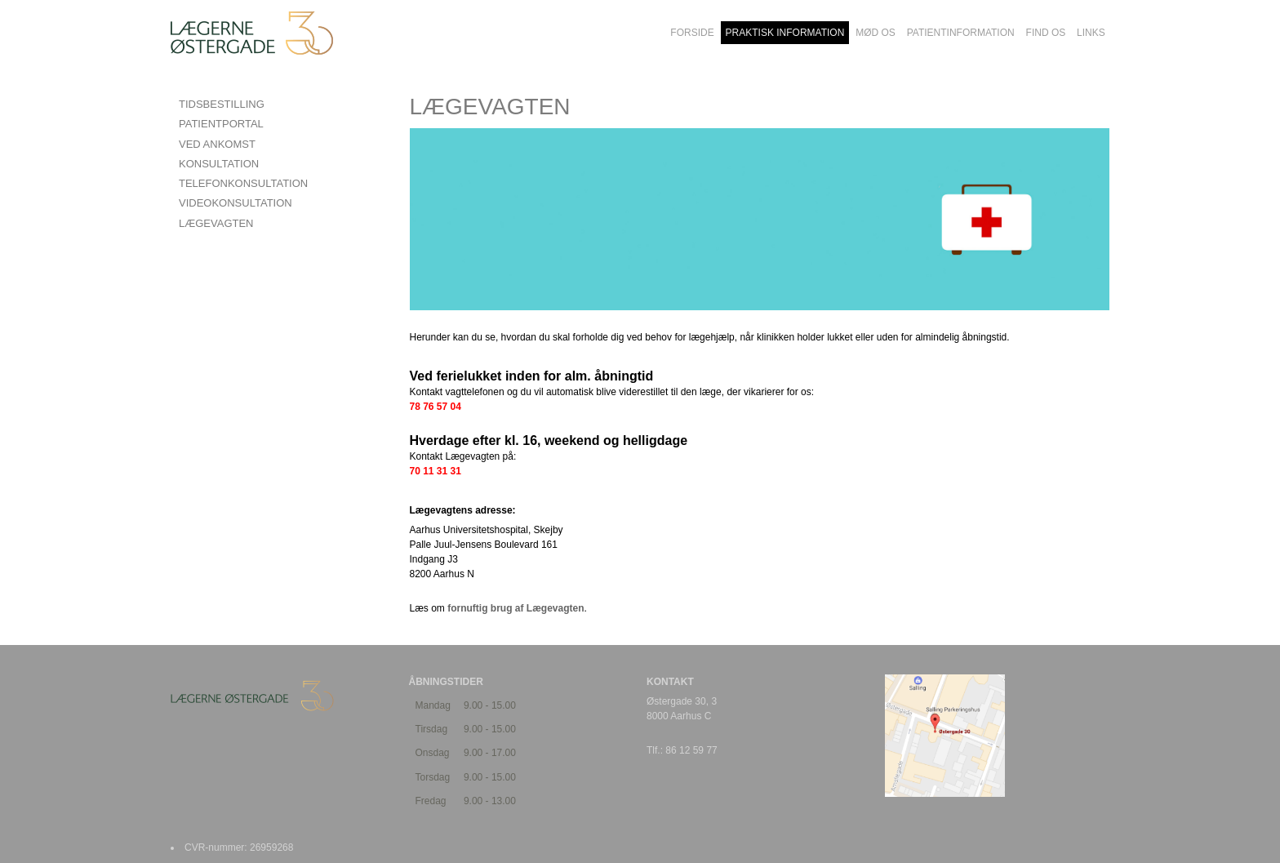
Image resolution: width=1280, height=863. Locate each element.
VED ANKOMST (217, 144)
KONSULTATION (219, 164)
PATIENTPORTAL (221, 124)
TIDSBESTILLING (221, 104)
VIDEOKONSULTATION (235, 203)
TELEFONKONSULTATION (243, 183)
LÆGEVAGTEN (216, 223)
